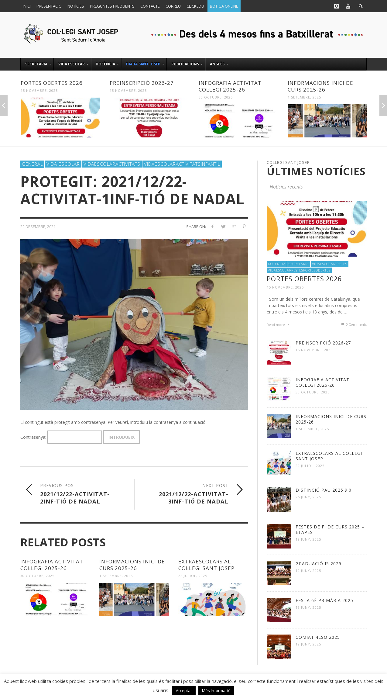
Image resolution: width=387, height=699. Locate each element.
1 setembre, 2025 (304, 97)
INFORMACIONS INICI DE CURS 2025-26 (320, 86)
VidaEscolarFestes (329, 263)
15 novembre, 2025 (39, 90)
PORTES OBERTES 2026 (52, 82)
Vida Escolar (63, 164)
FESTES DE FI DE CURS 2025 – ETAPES (330, 529)
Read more (278, 324)
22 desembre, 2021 (38, 226)
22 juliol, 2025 (192, 575)
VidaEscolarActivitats (112, 164)
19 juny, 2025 (308, 539)
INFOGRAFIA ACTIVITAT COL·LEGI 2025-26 (230, 86)
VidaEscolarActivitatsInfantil (182, 164)
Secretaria (299, 263)
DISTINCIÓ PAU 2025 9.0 (323, 490)
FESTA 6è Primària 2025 (324, 600)
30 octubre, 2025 (216, 97)
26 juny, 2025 (308, 497)
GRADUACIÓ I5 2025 (318, 563)
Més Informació (216, 690)
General (32, 164)
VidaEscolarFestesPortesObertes (299, 270)
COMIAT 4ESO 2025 (318, 637)
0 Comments (354, 324)
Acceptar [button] (184, 690)
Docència (277, 263)
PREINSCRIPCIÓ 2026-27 (142, 82)
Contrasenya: (61, 437)
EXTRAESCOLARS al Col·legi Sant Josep (206, 565)
